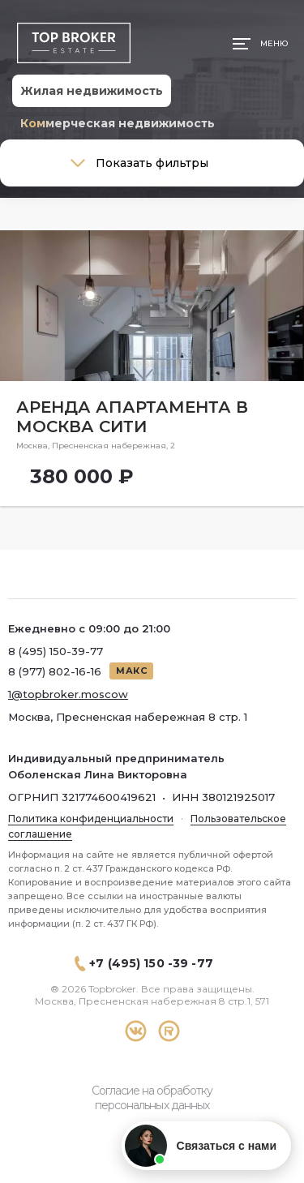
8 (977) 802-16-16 (54, 671)
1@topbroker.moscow (68, 694)
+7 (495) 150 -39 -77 (151, 963)
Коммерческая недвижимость (117, 123)
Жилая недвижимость (91, 91)
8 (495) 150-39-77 (55, 651)
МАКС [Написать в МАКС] (131, 670)
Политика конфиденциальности (90, 818)
